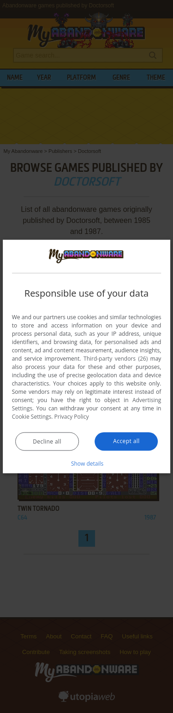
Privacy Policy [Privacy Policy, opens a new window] (71, 416)
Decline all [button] (47, 441)
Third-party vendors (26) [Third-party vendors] (116, 358)
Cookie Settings (32, 416)
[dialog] (87, 356)
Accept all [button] (126, 440)
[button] (87, 462)
